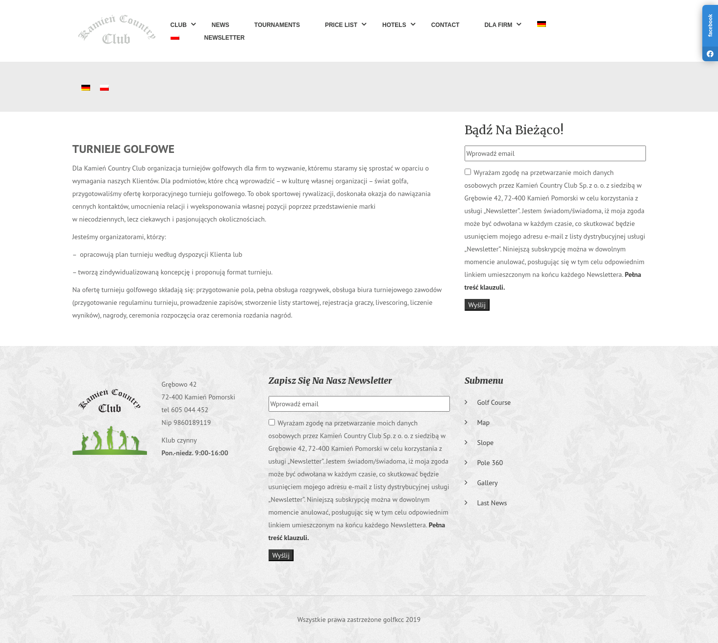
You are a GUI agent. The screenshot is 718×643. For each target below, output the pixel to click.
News (220, 25)
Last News (492, 502)
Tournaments (277, 25)
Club (179, 25)
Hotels (394, 25)
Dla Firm (498, 25)
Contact (445, 25)
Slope (485, 442)
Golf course (494, 402)
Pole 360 (490, 462)
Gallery (487, 482)
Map (483, 422)
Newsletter (224, 37)
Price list (341, 25)
